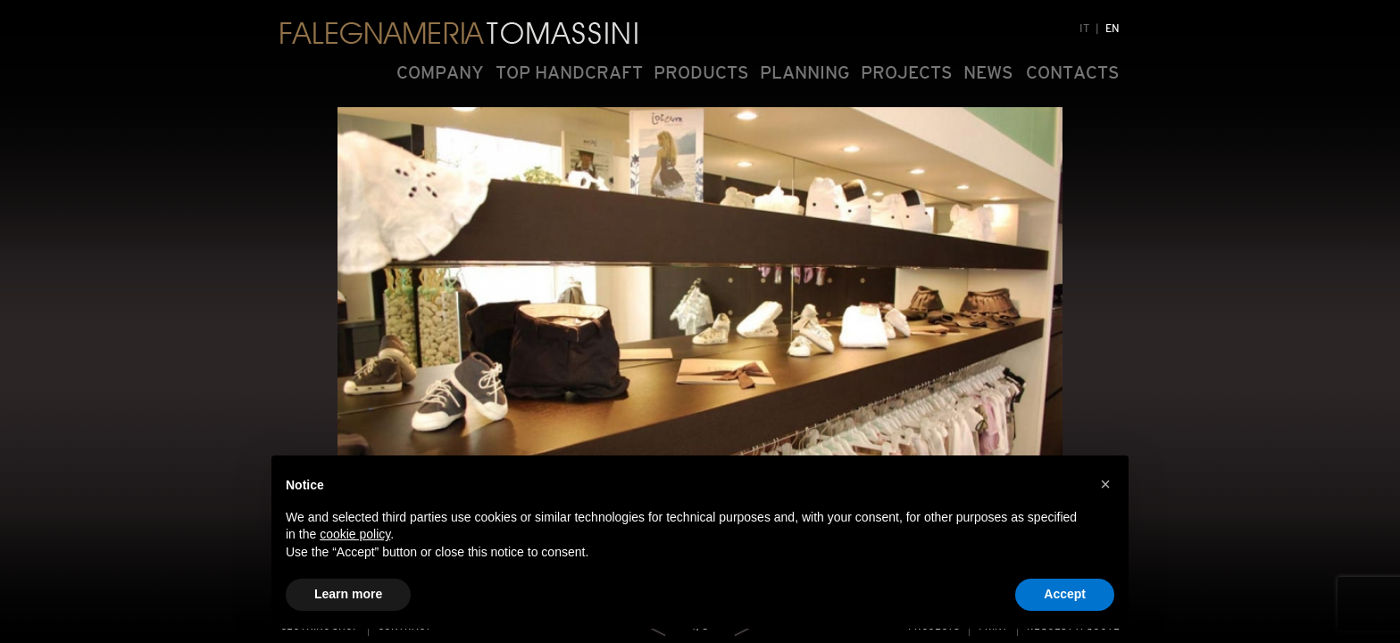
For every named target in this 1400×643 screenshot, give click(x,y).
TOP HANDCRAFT (569, 72)
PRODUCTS (701, 72)
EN (1112, 28)
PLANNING (805, 72)
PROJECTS (907, 72)
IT (1084, 28)
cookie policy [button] (355, 534)
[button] (1105, 484)
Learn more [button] (348, 594)
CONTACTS (1073, 72)
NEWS (988, 72)
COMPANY (440, 72)
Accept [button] (1065, 594)
